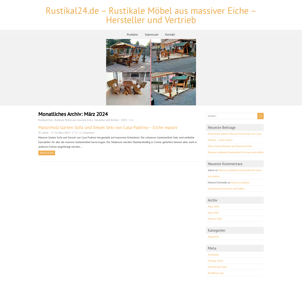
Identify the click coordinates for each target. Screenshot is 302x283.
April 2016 (213, 212)
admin (45, 132)
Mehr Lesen (47, 153)
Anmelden (213, 254)
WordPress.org (215, 273)
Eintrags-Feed (215, 260)
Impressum (151, 34)
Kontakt (170, 34)
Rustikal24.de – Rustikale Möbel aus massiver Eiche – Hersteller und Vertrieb (151, 15)
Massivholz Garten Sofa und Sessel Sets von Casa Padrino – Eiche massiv (107, 127)
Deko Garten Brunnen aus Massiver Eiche (230, 146)
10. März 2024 (62, 132)
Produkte (132, 34)
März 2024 (213, 206)
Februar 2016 (215, 219)
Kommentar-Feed (217, 267)
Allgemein (88, 132)
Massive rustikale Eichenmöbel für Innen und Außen (235, 152)
